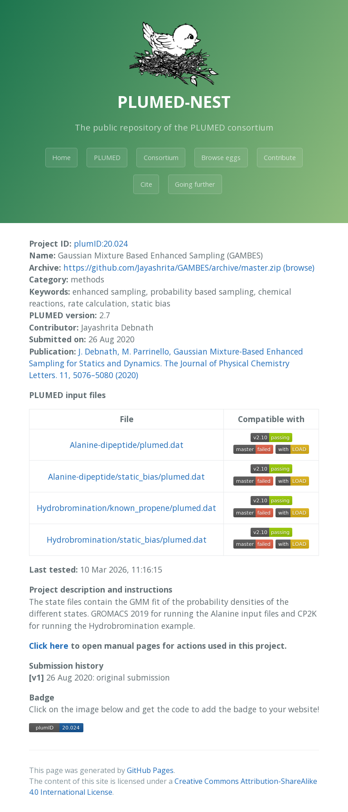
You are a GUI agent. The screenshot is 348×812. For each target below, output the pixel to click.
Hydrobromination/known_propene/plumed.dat (126, 507)
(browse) (298, 267)
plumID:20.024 (101, 243)
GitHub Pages (150, 770)
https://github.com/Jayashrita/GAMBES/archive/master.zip (172, 267)
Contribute (280, 157)
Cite (146, 184)
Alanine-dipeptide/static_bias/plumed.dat (126, 476)
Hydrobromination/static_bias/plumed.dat (127, 539)
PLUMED (107, 157)
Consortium (161, 157)
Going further (195, 184)
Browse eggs (221, 157)
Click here (48, 645)
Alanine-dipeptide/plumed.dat (127, 444)
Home (61, 157)
